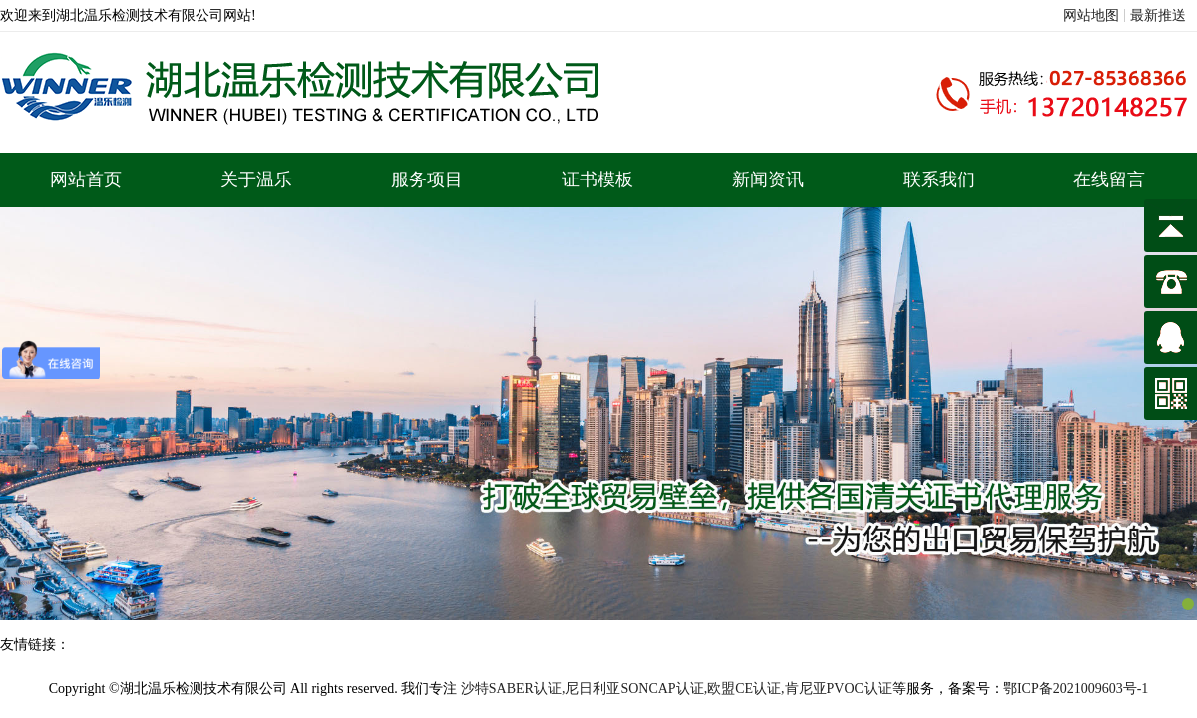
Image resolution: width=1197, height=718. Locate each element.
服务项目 (427, 179)
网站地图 (1091, 15)
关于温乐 (256, 179)
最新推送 (1158, 15)
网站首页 (86, 179)
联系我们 (939, 179)
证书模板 (597, 179)
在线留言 (1109, 179)
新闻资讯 (768, 179)
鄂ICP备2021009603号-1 (1075, 688)
